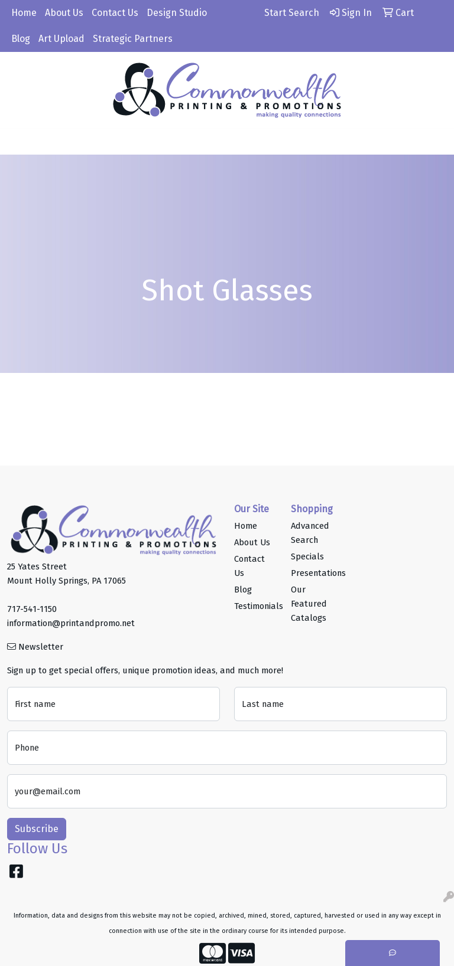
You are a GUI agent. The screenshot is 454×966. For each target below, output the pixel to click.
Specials (307, 556)
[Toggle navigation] (18, 141)
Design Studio (177, 12)
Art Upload (61, 38)
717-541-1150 (32, 609)
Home (24, 12)
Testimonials (255, 606)
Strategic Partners (133, 38)
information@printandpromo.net (71, 623)
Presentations (312, 573)
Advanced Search (310, 532)
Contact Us (115, 12)
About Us (64, 12)
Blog (20, 38)
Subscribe (37, 828)
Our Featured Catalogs (309, 603)
